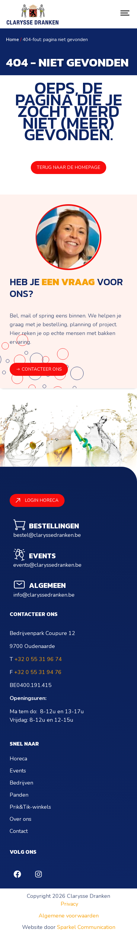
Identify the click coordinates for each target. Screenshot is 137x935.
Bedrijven (21, 782)
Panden (19, 794)
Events (18, 770)
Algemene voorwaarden (69, 915)
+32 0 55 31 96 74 (38, 659)
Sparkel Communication (86, 927)
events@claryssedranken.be (47, 565)
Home (12, 40)
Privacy (69, 904)
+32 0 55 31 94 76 (38, 672)
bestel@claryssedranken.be (47, 535)
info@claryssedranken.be (44, 594)
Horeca (18, 758)
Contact (19, 831)
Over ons (20, 819)
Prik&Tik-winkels (30, 807)
